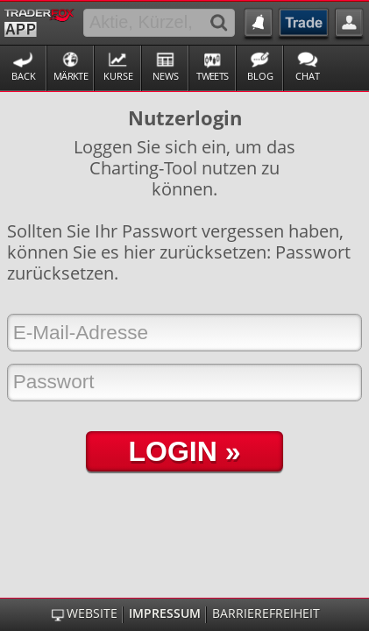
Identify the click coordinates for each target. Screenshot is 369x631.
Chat (307, 75)
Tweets (212, 75)
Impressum (165, 613)
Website (92, 613)
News (166, 75)
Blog (260, 75)
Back (23, 75)
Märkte (70, 75)
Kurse (118, 75)
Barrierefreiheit (266, 613)
